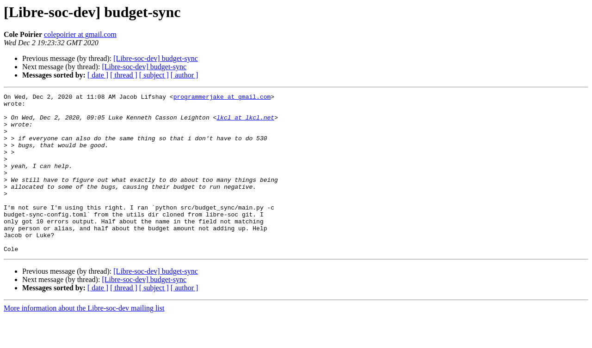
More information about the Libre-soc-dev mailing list (84, 340)
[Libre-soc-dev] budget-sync (155, 58)
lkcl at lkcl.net (245, 123)
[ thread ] (123, 75)
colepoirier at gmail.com (80, 34)
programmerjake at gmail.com (222, 98)
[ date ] (97, 75)
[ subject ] (154, 75)
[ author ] (184, 75)
